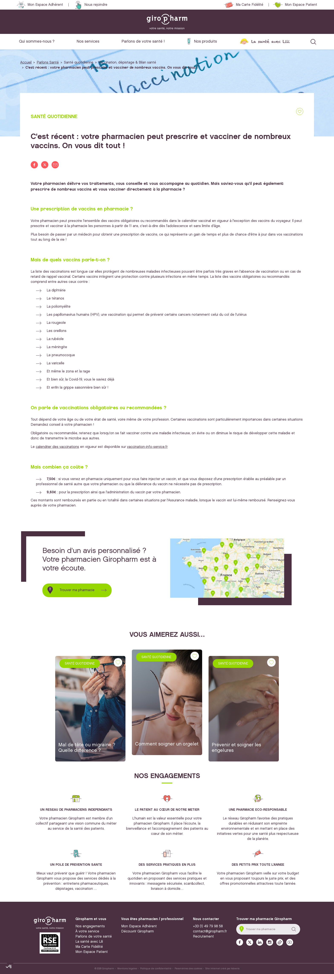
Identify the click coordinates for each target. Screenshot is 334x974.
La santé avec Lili (270, 41)
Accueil (26, 62)
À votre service (87, 931)
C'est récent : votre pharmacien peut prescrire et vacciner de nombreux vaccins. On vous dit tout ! (111, 67)
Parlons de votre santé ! (143, 41)
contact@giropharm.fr (210, 931)
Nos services (88, 41)
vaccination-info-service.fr (147, 447)
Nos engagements (90, 926)
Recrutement (203, 936)
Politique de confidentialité (155, 969)
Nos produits (205, 41)
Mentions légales (127, 969)
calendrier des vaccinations (57, 447)
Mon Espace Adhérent (45, 4)
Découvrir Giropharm (137, 931)
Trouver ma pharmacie (77, 590)
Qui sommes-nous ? (37, 41)
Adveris (235, 969)
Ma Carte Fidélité (249, 4)
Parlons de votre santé (93, 936)
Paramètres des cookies (188, 969)
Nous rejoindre (95, 4)
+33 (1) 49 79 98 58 (208, 926)
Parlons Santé (48, 62)
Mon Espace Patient (301, 4)
